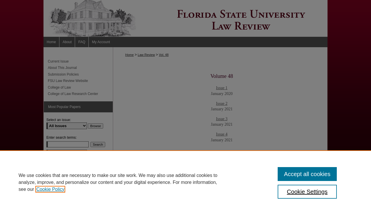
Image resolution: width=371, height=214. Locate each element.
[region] (185, 182)
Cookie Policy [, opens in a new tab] (50, 189)
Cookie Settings (307, 192)
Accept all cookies (307, 174)
